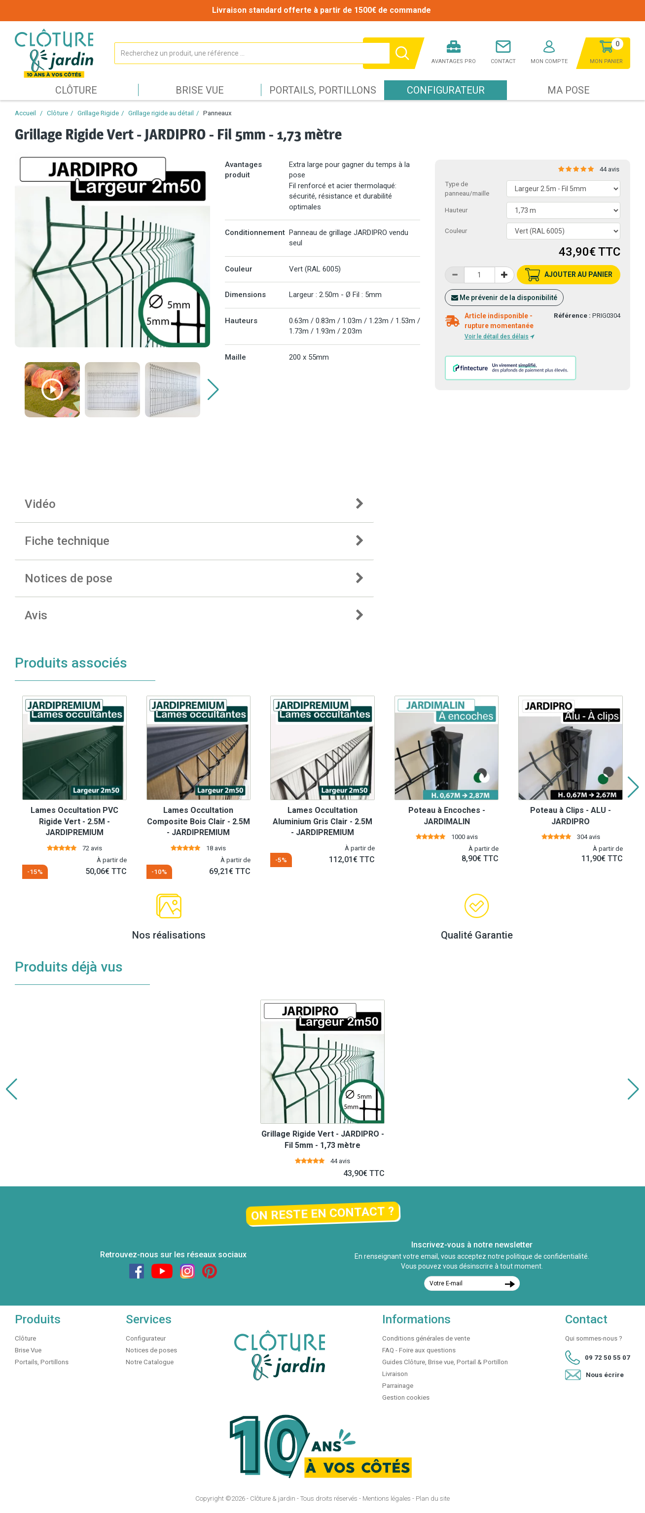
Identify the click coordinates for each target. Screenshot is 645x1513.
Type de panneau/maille (467, 188)
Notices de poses (151, 1350)
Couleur (456, 231)
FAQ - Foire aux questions (419, 1350)
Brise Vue (200, 90)
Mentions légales (386, 1498)
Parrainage (397, 1385)
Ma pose (568, 90)
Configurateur (446, 90)
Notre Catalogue (150, 1362)
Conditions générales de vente (426, 1338)
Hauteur (456, 210)
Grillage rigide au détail (161, 113)
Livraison (395, 1374)
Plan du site (433, 1498)
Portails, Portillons (322, 90)
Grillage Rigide (98, 113)
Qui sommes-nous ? (593, 1338)
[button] (213, 390)
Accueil (25, 113)
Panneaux (217, 113)
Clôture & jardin (272, 1498)
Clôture (76, 90)
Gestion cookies (406, 1397)
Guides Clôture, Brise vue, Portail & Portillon (445, 1362)
